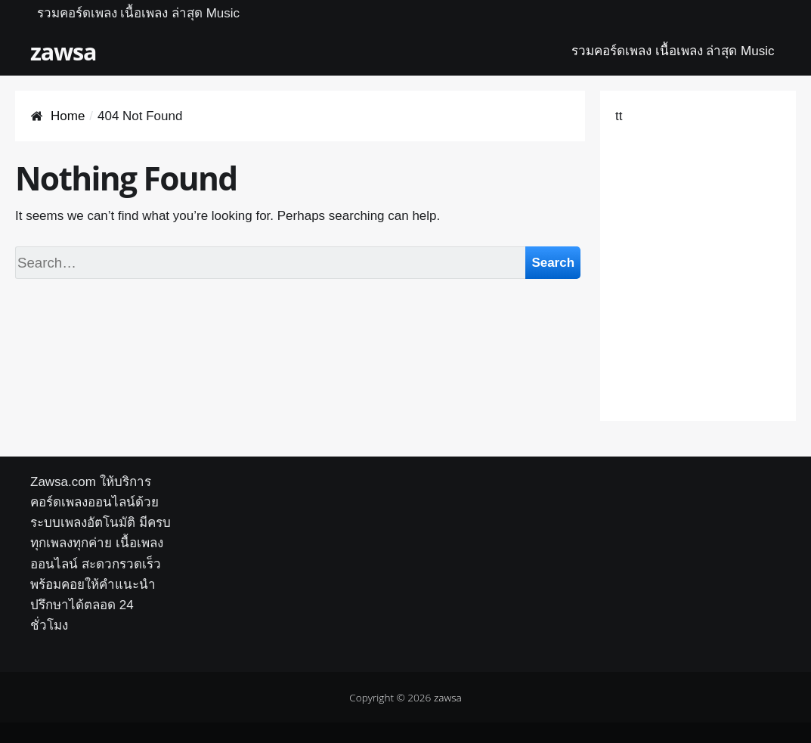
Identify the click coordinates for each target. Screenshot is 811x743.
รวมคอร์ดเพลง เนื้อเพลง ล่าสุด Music (138, 13)
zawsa (63, 51)
